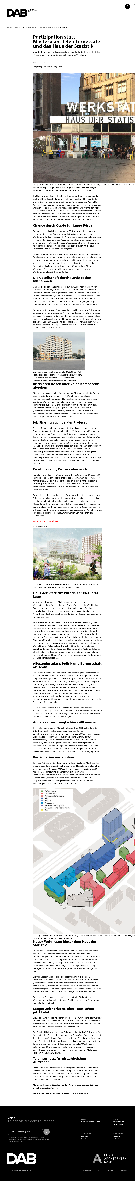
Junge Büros (58, 66)
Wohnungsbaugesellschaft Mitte (50, 693)
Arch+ (35, 219)
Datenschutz (124, 1170)
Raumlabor (89, 216)
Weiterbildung (118, 1122)
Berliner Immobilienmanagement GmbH (82, 690)
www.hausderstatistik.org (45, 1088)
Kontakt (84, 1138)
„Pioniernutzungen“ (51, 742)
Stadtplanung (37, 66)
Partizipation (48, 66)
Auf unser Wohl (53, 327)
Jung (85, 1093)
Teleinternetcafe (55, 202)
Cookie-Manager (86, 1170)
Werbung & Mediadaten (90, 1122)
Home (9, 27)
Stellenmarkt (118, 1124)
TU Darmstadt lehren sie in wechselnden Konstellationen (61, 448)
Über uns (84, 1136)
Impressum (110, 1170)
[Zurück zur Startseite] (29, 15)
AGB (99, 1170)
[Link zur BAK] (108, 1158)
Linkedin (116, 1138)
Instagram (117, 1136)
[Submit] (46, 1132)
